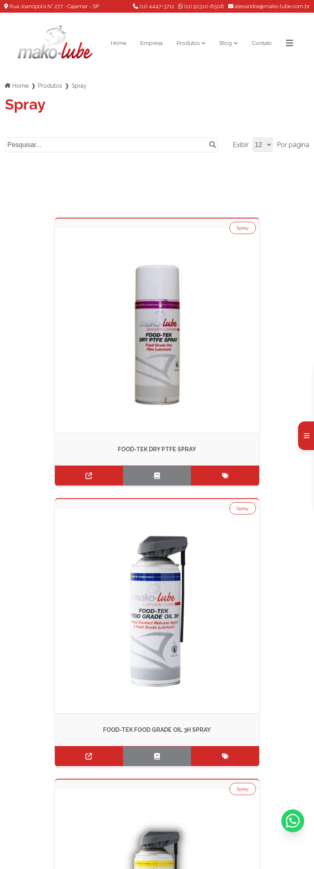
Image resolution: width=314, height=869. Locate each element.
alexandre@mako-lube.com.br (269, 6)
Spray (55, 227)
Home (109, 43)
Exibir (241, 144)
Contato (268, 43)
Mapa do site (30, 816)
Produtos (187, 43)
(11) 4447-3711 (153, 6)
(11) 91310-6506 (201, 6)
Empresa (145, 43)
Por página (293, 144)
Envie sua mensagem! (152, 793)
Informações (29, 805)
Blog (228, 43)
